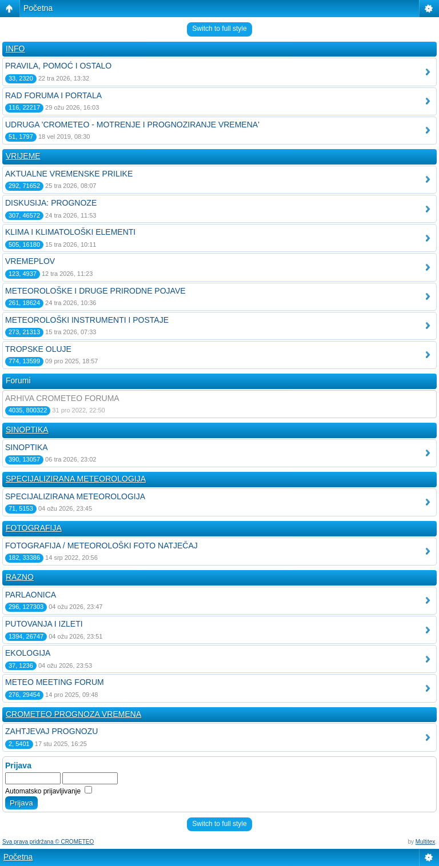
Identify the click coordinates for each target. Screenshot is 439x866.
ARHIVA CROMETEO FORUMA (62, 398)
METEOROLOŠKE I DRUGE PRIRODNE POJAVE (95, 290)
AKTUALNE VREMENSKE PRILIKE (69, 173)
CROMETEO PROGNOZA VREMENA (73, 714)
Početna (38, 8)
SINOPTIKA (27, 429)
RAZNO (20, 577)
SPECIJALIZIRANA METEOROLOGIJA (76, 478)
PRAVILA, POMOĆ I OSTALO (58, 65)
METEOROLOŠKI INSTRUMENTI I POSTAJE (87, 319)
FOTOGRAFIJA (34, 527)
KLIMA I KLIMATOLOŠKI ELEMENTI (70, 231)
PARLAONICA (30, 594)
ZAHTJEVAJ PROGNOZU (51, 731)
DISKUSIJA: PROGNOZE (51, 202)
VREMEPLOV (30, 261)
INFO (15, 48)
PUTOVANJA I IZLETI (44, 623)
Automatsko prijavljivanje (48, 791)
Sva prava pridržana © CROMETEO (48, 842)
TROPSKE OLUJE (38, 349)
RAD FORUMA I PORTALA (53, 95)
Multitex (425, 842)
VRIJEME (23, 156)
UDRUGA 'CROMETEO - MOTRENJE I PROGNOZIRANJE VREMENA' (132, 124)
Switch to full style (219, 29)
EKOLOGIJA (27, 652)
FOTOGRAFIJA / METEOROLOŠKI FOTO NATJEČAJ (101, 545)
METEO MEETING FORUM (54, 682)
